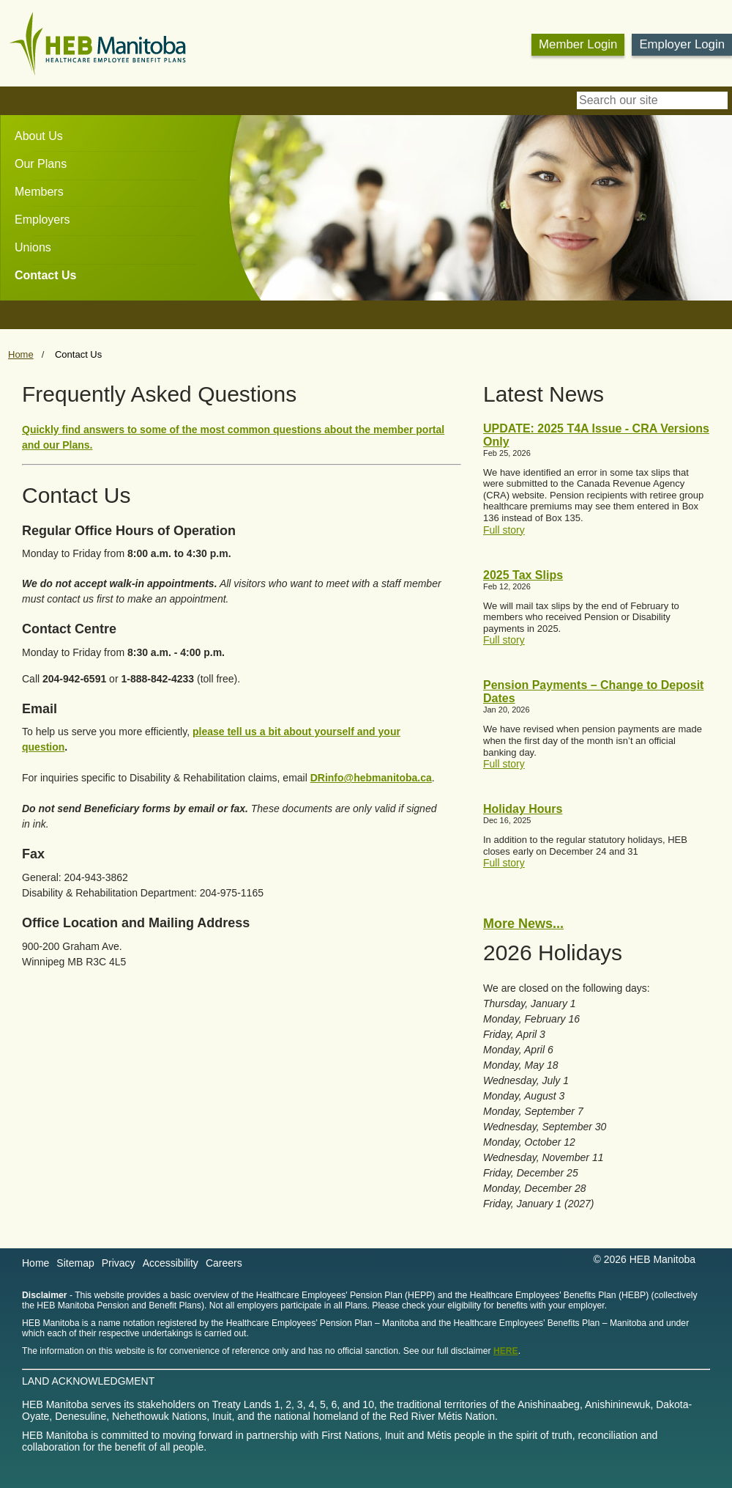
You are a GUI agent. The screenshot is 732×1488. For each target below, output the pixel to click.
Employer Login (682, 44)
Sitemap (75, 1263)
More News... (523, 923)
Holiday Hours (522, 809)
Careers (224, 1263)
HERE (505, 1351)
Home (21, 354)
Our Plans (41, 164)
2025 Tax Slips (523, 575)
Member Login (578, 44)
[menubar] (38, 202)
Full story (504, 530)
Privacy (118, 1263)
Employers (42, 219)
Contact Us (45, 275)
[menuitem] (31, 136)
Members (39, 191)
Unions (33, 247)
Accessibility (170, 1263)
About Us (39, 136)
